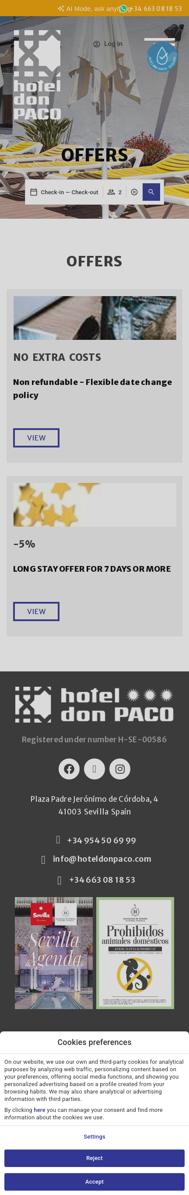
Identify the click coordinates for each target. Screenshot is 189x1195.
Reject (94, 1158)
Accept (94, 1181)
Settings (94, 1136)
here (39, 1110)
